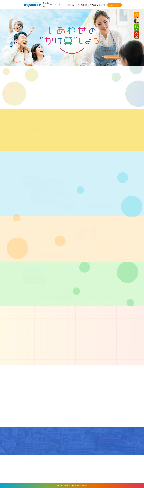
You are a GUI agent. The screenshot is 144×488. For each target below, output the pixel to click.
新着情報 (84, 5)
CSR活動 (73, 476)
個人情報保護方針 (105, 472)
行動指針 (73, 472)
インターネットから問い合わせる (53, 445)
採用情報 (102, 5)
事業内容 (93, 5)
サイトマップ (104, 476)
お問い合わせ (114, 5)
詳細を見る (99, 207)
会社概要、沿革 (75, 468)
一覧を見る (40, 141)
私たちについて (73, 5)
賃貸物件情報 (104, 465)
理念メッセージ (75, 465)
